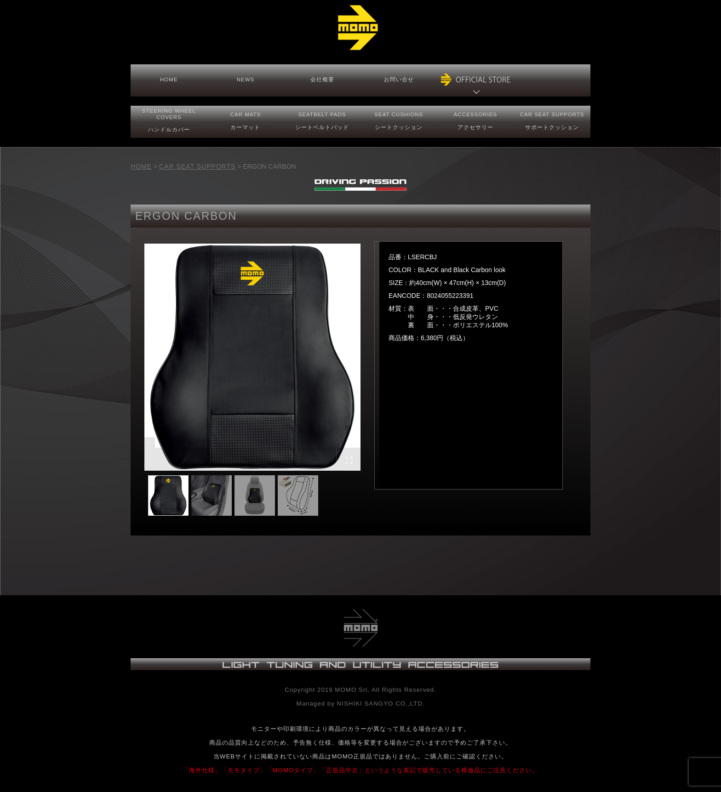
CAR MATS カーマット (245, 123)
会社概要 (322, 82)
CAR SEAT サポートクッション (552, 123)
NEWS (245, 82)
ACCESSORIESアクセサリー (475, 123)
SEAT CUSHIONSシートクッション (398, 123)
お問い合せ (399, 82)
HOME (169, 82)
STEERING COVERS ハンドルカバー (169, 121)
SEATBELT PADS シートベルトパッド (322, 123)
